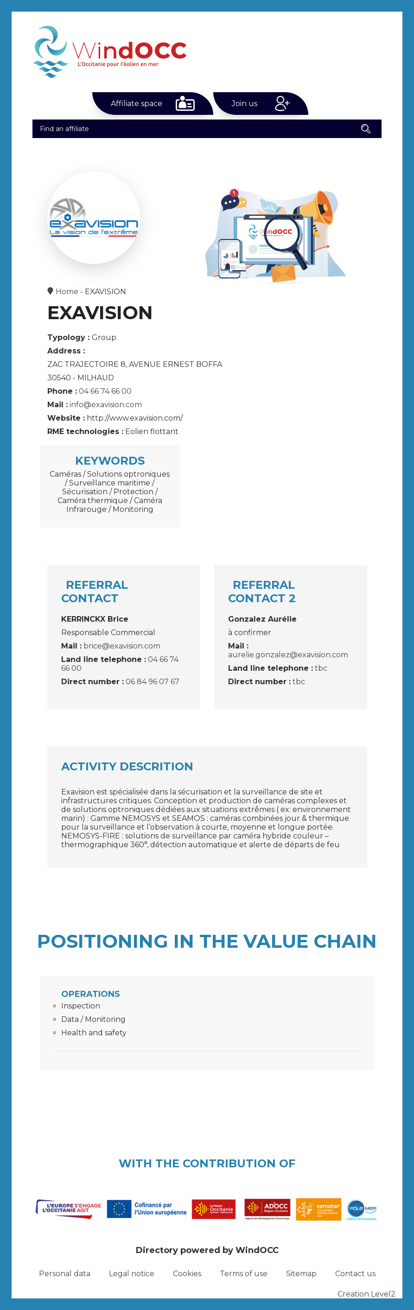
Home (67, 291)
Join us (244, 103)
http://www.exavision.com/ (135, 418)
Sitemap (301, 1273)
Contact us (355, 1273)
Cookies (187, 1273)
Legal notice (131, 1273)
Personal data (64, 1273)
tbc (321, 668)
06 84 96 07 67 (152, 681)
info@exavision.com (106, 404)
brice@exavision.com (121, 646)
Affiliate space (136, 103)
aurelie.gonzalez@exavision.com (288, 654)
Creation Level (366, 1294)
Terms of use (244, 1273)
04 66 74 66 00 (105, 391)
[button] (366, 128)
